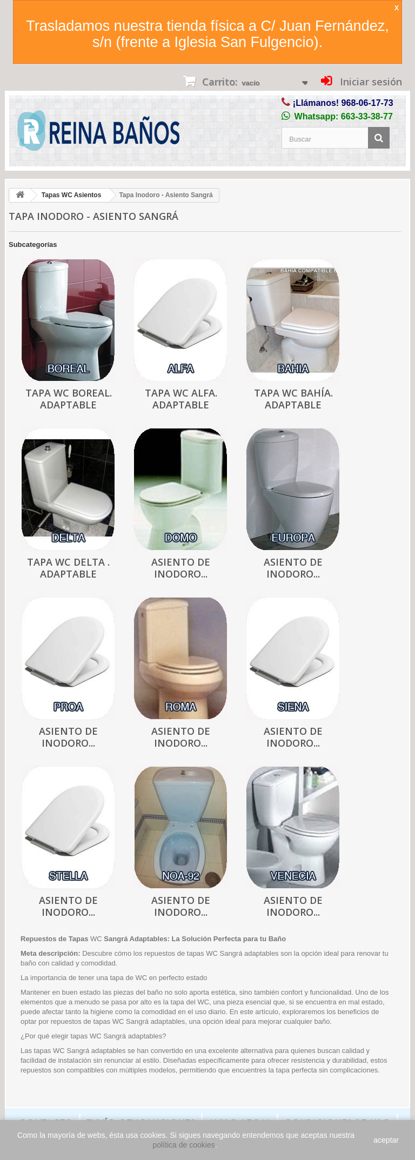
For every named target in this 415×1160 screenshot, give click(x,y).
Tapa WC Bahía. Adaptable (293, 398)
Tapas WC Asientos (72, 195)
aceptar (386, 1140)
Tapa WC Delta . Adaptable (68, 567)
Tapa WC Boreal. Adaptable (68, 398)
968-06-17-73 (367, 103)
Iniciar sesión (369, 81)
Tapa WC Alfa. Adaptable (181, 398)
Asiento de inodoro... (180, 567)
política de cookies (184, 1145)
